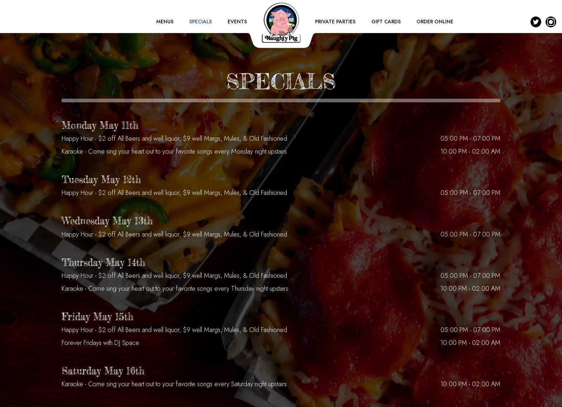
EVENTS (237, 21)
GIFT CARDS (386, 21)
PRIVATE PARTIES (336, 21)
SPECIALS (201, 21)
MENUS (165, 21)
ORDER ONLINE (434, 21)
